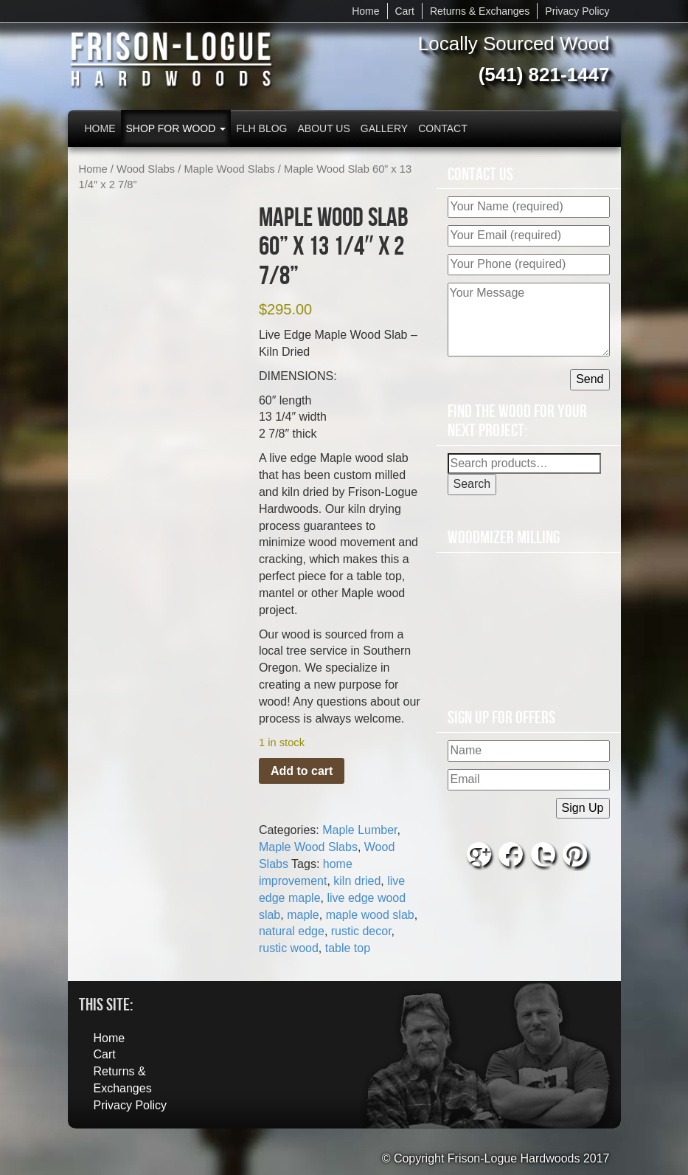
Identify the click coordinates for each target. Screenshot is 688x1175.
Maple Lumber (359, 830)
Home (365, 11)
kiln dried (357, 881)
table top (347, 948)
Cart (404, 11)
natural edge (291, 931)
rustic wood (289, 948)
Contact (443, 128)
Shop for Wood (176, 128)
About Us (324, 128)
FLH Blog (261, 128)
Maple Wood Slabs (229, 169)
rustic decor (361, 931)
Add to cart (302, 771)
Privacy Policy (577, 11)
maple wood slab (370, 915)
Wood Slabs (146, 169)
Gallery (384, 128)
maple (303, 915)
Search (472, 484)
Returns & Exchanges (479, 11)
